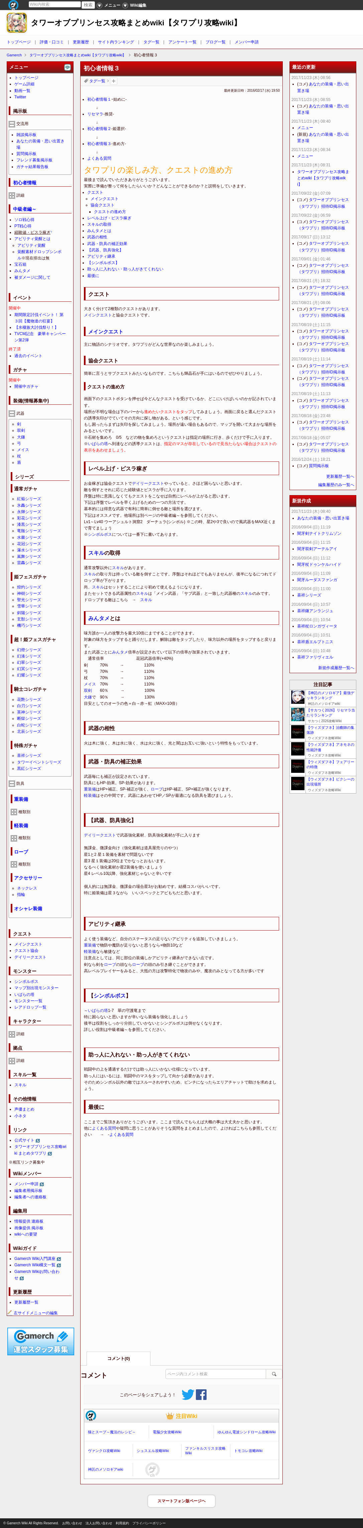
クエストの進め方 (110, 211)
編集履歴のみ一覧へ (336, 484)
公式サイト (24, 1140)
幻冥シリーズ (29, 668)
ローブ (157, 789)
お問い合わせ (72, 1523)
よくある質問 (99, 158)
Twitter (20, 97)
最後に (93, 275)
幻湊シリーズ (29, 656)
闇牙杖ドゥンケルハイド (319, 564)
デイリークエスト (148, 483)
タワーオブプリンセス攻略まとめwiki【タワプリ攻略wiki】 (136, 23)
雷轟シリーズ (29, 562)
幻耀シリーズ (29, 675)
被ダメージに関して (32, 277)
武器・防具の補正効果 (107, 243)
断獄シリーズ (29, 718)
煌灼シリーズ (29, 587)
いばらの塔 (98, 443)
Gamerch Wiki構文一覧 (34, 1265)
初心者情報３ (99, 143)
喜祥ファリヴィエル (315, 657)
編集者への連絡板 (30, 1197)
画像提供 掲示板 (28, 1228)
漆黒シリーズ (29, 524)
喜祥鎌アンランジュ (315, 610)
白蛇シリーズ (29, 725)
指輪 (21, 894)
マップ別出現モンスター (36, 988)
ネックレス (27, 888)
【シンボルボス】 (103, 262)
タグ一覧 (151, 42)
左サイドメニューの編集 (32, 1313)
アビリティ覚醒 (31, 245)
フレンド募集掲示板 (34, 160)
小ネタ (20, 1116)
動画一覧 (22, 90)
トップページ (19, 42)
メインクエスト (105, 198)
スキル (96, 553)
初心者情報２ (99, 128)
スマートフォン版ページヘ (181, 1501)
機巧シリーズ (29, 625)
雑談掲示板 (26, 134)
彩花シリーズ (29, 518)
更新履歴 (81, 42)
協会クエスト (103, 205)
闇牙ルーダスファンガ (317, 579)
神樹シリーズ (29, 593)
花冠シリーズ (29, 543)
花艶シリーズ (29, 699)
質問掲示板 (26, 153)
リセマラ (95, 114)
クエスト (95, 192)
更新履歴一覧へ (340, 476)
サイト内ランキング (116, 42)
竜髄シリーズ (29, 530)
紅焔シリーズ (29, 498)
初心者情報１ (99, 99)
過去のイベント (28, 355)
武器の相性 (97, 237)
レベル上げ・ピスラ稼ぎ (109, 218)
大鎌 (88, 697)
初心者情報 (24, 182)
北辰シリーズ (29, 731)
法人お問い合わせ (99, 1523)
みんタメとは (99, 230)
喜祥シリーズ (29, 755)
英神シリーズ (29, 712)
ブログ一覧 (216, 42)
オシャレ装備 (28, 908)
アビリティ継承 (101, 256)
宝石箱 (20, 264)
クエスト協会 (26, 950)
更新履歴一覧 (26, 1302)
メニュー (305, 127)
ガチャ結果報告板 (32, 166)
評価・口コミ (52, 42)
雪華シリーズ (29, 606)
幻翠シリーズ (29, 662)
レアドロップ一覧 (30, 1007)
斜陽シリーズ (29, 612)
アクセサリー (28, 878)
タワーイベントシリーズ (39, 762)
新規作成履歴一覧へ (336, 667)
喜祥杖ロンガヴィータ (317, 626)
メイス (90, 684)
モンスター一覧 (28, 1001)
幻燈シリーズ (29, 649)
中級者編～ (24, 209)
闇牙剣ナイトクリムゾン (319, 533)
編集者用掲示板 (28, 1190)
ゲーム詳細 (24, 84)
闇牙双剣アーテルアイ (317, 548)
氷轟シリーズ (29, 505)
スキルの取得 (99, 224)
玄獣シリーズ (29, 619)
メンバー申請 (247, 42)
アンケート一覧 (182, 42)
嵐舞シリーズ (29, 556)
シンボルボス (100, 534)
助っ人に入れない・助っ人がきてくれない (125, 269)
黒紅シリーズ (29, 768)
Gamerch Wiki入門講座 (34, 1258)
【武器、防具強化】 (105, 250)
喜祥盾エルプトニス (315, 641)
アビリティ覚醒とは (32, 238)
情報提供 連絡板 (28, 1221)
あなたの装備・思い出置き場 (323, 518)
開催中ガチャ (26, 386)
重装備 (90, 789)
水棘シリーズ (29, 537)
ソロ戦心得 (24, 219)
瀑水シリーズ (29, 550)
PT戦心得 (22, 226)
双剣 (88, 690)
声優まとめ (24, 1109)
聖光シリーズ (29, 599)
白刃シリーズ (29, 705)
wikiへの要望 (25, 1234)
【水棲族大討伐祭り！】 (36, 327)
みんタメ (99, 618)
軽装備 (90, 795)
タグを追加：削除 (113, 81)
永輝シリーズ (29, 511)
